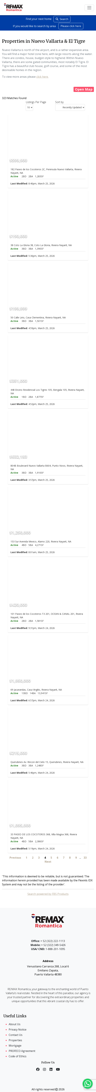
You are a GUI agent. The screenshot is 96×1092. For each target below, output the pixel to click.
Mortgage (15, 1045)
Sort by (59, 102)
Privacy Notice (17, 1029)
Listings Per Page (36, 102)
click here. (42, 77)
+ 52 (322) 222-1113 (48, 941)
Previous (15, 857)
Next (48, 861)
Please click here (71, 26)
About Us (14, 1024)
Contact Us (15, 1035)
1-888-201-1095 (48, 949)
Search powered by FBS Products (48, 894)
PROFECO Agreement (22, 1051)
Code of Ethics (17, 1056)
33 (85, 857)
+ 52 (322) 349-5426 (48, 945)
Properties (15, 1040)
